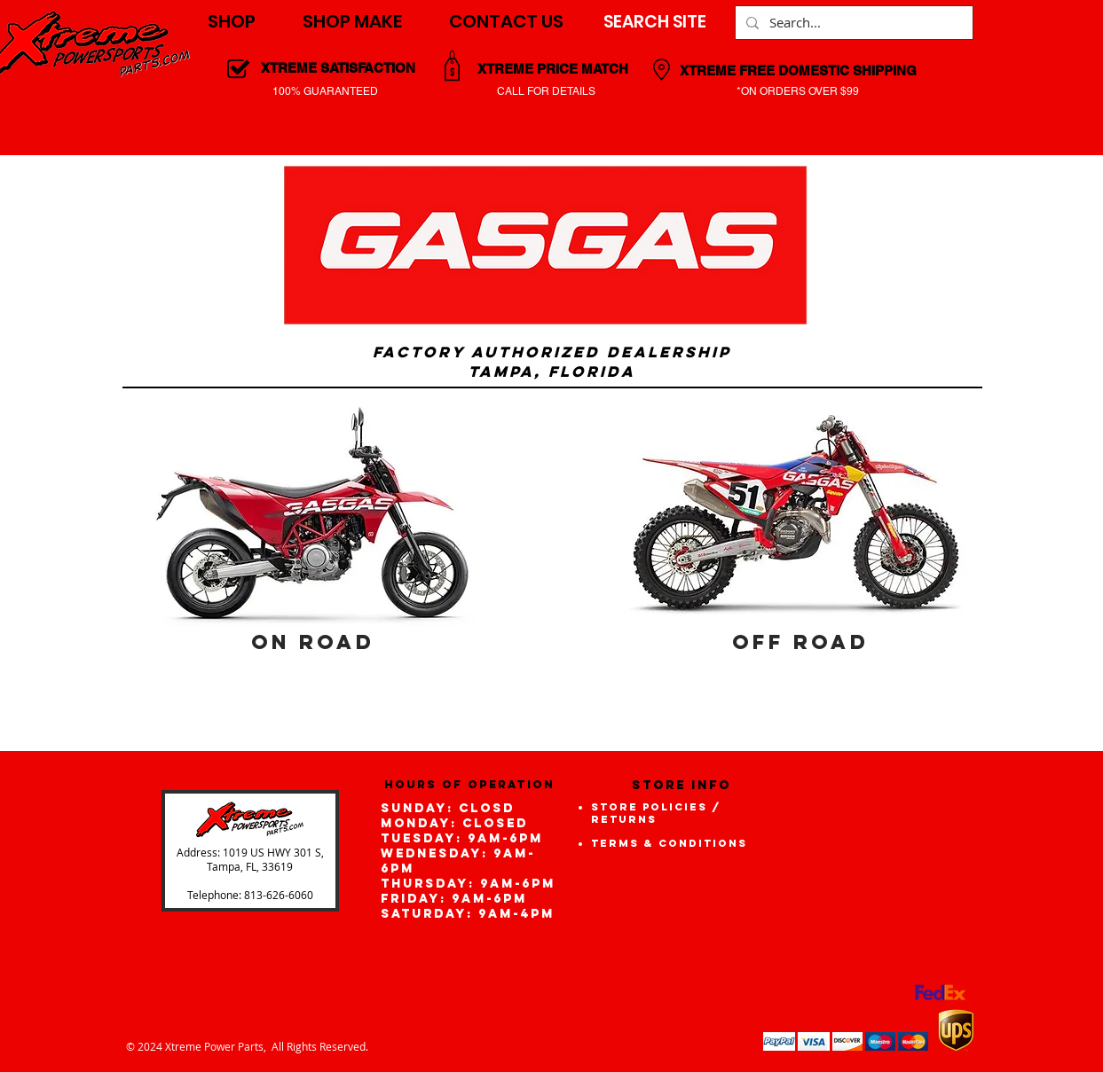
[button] (232, 22)
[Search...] (852, 22)
